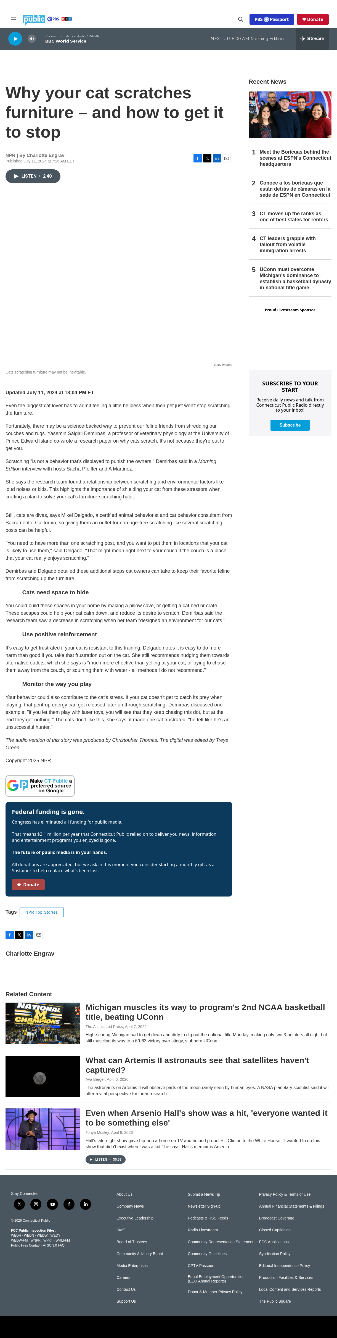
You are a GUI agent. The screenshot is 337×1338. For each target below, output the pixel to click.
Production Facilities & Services (286, 1278)
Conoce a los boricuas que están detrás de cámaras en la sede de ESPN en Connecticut (295, 189)
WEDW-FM (19, 1240)
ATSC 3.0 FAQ (53, 1245)
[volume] (31, 39)
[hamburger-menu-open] (13, 19)
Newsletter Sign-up (204, 1206)
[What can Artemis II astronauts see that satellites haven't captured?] (43, 1076)
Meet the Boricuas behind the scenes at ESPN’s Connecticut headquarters (295, 158)
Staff (120, 1230)
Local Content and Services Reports (290, 1289)
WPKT (48, 1240)
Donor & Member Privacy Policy (215, 1292)
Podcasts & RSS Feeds (208, 1218)
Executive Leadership (134, 1218)
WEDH (16, 1235)
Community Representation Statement (220, 1242)
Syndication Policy (275, 1254)
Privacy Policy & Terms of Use (285, 1194)
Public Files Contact (25, 1245)
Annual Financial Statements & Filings (291, 1206)
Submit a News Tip (204, 1194)
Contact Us (126, 1289)
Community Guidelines (207, 1254)
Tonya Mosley (97, 1132)
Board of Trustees (131, 1242)
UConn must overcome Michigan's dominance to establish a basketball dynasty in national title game (295, 278)
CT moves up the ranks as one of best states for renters (294, 216)
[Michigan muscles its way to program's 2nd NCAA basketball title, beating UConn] (43, 1023)
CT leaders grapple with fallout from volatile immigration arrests (288, 244)
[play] (15, 38)
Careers (123, 1278)
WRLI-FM (63, 1240)
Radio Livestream (203, 1230)
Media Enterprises (132, 1266)
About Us (124, 1194)
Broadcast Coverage (276, 1218)
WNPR (35, 1240)
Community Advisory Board (139, 1254)
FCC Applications (274, 1242)
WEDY (55, 1235)
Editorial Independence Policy (284, 1266)
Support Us (126, 1301)
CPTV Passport (201, 1266)
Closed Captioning (275, 1230)
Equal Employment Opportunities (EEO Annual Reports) (216, 1279)
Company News (130, 1206)
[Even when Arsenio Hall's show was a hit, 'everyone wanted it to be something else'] (43, 1129)
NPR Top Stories (41, 912)
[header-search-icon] (240, 19)
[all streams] (312, 39)
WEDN (29, 1235)
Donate (315, 19)
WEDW (42, 1235)
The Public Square (275, 1301)
